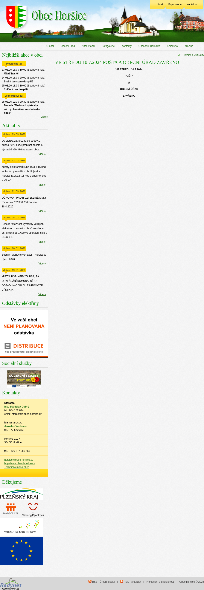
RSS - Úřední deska (103, 581)
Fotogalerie (108, 46)
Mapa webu (175, 4)
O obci (50, 46)
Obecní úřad (68, 46)
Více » (44, 116)
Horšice (187, 55)
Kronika (189, 46)
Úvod (160, 4)
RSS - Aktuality (132, 581)
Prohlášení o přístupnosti (160, 581)
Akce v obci (88, 46)
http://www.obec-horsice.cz (19, 463)
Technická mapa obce (16, 467)
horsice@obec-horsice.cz (18, 459)
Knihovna (172, 46)
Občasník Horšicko (149, 46)
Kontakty (192, 4)
